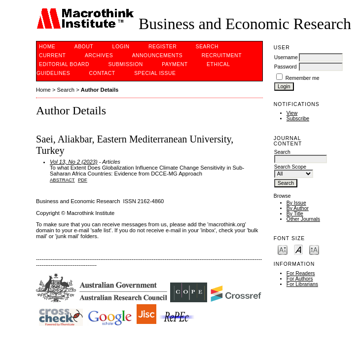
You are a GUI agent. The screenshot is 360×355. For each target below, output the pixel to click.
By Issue (296, 203)
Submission (125, 64)
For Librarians (302, 284)
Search (207, 46)
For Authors (300, 279)
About (83, 46)
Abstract (62, 179)
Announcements (157, 55)
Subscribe (298, 118)
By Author (298, 208)
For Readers (301, 273)
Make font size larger (314, 249)
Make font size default (298, 249)
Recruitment (222, 55)
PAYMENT (174, 64)
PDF (82, 179)
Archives (99, 55)
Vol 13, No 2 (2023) (74, 162)
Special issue (155, 73)
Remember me (303, 78)
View (292, 113)
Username (286, 57)
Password (285, 67)
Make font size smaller (283, 249)
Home (47, 46)
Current (52, 55)
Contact (102, 73)
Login (121, 46)
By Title (295, 213)
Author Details (99, 90)
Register (162, 46)
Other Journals (303, 219)
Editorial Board (64, 64)
